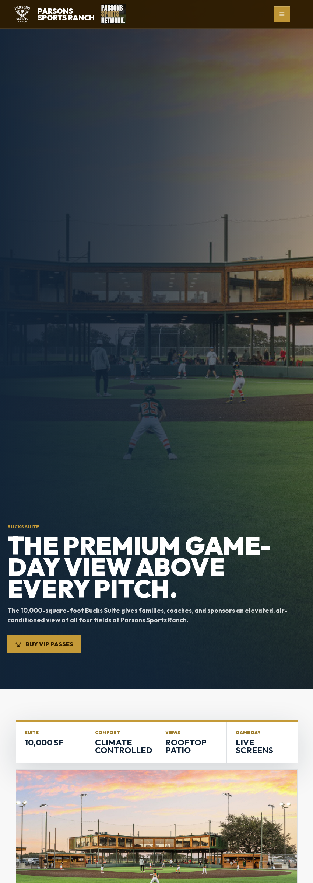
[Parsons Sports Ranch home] (54, 14)
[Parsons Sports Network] (113, 14)
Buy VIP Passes (44, 644)
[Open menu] (282, 14)
